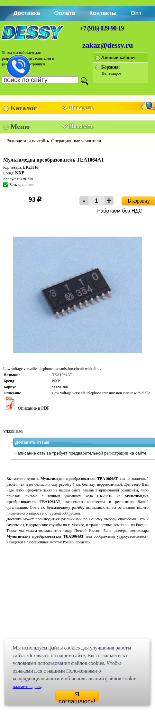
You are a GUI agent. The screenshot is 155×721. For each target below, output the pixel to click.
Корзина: (110, 67)
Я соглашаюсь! (77, 696)
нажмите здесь (27, 686)
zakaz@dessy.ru (107, 45)
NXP (19, 173)
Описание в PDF (26, 408)
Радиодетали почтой (25, 140)
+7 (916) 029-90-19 (101, 28)
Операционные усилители (76, 140)
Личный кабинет (118, 57)
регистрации (116, 453)
